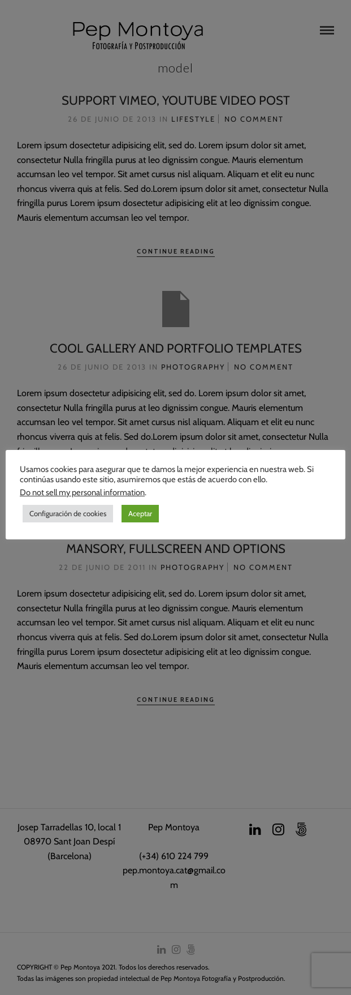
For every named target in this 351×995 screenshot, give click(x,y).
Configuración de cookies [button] (67, 513)
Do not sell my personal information (82, 492)
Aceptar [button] (140, 513)
